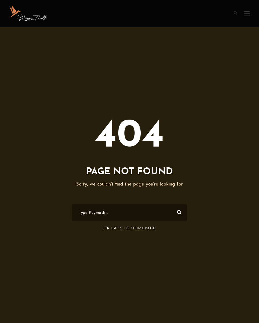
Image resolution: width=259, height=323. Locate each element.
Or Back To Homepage (129, 228)
